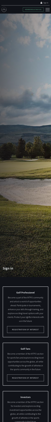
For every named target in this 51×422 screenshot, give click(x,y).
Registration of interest (25, 329)
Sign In (44, 2)
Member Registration (33, 9)
